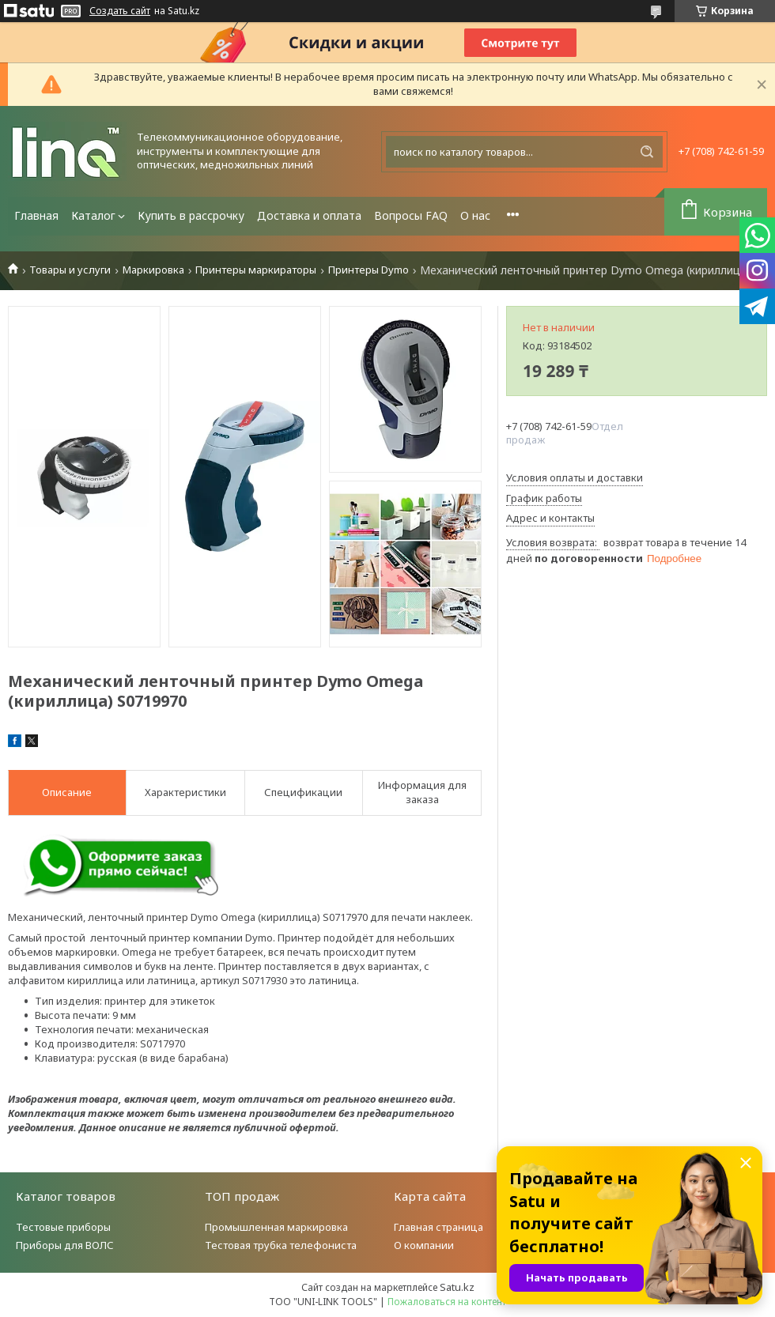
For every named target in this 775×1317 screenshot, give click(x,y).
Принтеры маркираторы (255, 270)
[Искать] (647, 152)
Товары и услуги (70, 270)
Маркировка (153, 270)
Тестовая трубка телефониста (281, 1245)
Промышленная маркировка (276, 1227)
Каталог (93, 215)
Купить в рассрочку (191, 215)
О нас (475, 215)
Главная (36, 215)
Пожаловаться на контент (447, 1301)
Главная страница (438, 1227)
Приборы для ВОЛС (65, 1245)
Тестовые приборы (63, 1227)
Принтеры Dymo (368, 270)
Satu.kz (457, 1287)
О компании (424, 1245)
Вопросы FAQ (411, 215)
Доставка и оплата (309, 215)
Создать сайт (119, 11)
